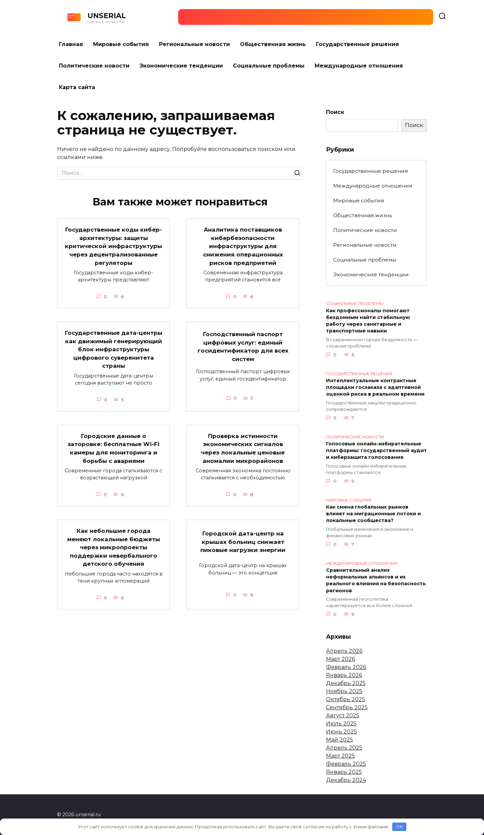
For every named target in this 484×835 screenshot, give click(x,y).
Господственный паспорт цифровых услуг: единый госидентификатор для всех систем (243, 355)
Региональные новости (194, 44)
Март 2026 (340, 659)
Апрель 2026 (344, 651)
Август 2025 (342, 715)
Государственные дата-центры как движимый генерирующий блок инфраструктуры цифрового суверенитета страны (113, 357)
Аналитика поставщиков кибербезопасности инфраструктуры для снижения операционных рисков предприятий (242, 247)
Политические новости (94, 66)
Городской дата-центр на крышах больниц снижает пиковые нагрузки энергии (243, 550)
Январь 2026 (344, 675)
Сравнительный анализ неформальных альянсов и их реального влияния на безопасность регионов (376, 580)
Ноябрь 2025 (344, 691)
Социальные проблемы (269, 66)
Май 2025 (339, 740)
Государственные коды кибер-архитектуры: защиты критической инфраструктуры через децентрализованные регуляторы (114, 250)
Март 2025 (340, 756)
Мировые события (121, 44)
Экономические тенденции (181, 66)
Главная (71, 44)
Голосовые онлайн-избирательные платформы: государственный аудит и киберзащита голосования (376, 451)
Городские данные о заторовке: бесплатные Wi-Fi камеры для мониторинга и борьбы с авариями (113, 457)
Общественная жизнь (273, 44)
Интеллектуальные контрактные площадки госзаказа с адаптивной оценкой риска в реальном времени (375, 387)
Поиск (335, 112)
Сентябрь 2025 (347, 707)
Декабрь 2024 (346, 780)
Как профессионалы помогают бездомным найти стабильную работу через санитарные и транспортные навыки (368, 321)
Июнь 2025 (341, 731)
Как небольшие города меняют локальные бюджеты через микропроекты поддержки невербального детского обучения (113, 556)
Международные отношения (359, 66)
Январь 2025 (344, 772)
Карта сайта (77, 87)
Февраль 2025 (346, 764)
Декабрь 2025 (346, 683)
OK (399, 826)
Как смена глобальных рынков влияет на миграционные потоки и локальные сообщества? (373, 514)
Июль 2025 (341, 723)
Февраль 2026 (346, 667)
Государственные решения (357, 44)
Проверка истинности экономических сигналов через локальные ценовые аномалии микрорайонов (243, 457)
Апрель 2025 (344, 748)
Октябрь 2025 (345, 699)
